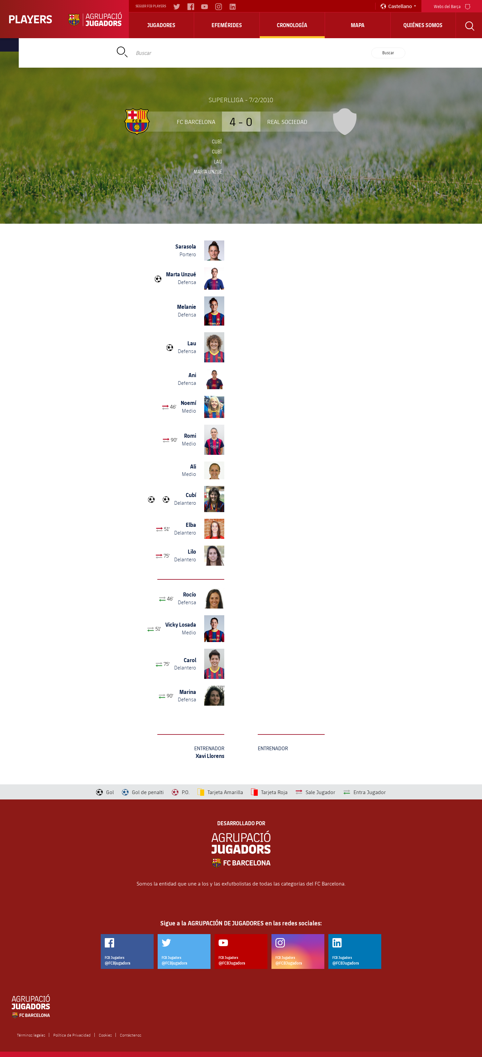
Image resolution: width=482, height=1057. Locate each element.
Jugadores (161, 25)
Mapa (358, 25)
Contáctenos (130, 1035)
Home (95, 45)
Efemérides (227, 25)
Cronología (292, 25)
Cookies (105, 1035)
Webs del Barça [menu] (452, 6)
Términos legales (31, 1035)
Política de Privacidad (72, 1035)
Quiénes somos (423, 25)
